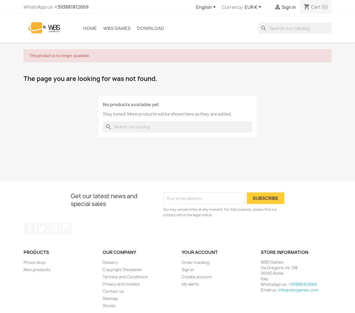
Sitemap (110, 298)
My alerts (190, 284)
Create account (197, 276)
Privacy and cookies (121, 284)
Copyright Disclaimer (122, 269)
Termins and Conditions (125, 276)
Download (150, 28)
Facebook (29, 228)
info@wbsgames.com (298, 289)
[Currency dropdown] (254, 7)
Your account (200, 252)
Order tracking (195, 262)
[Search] (294, 28)
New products (37, 269)
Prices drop (34, 262)
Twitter (41, 228)
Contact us (113, 291)
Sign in (188, 269)
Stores (109, 305)
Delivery (110, 262)
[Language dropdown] (207, 7)
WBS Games (117, 28)
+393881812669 (71, 7)
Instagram (66, 228)
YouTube (54, 228)
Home (90, 28)
